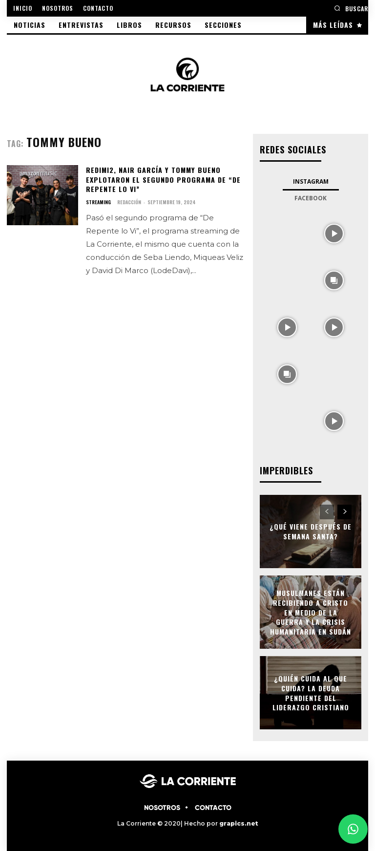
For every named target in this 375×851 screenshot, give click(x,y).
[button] (351, 8)
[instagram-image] (287, 232)
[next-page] (344, 512)
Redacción (129, 202)
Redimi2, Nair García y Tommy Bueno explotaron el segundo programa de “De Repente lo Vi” (162, 179)
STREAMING (98, 202)
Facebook (310, 198)
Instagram (311, 181)
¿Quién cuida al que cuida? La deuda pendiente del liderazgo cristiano (310, 692)
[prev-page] (327, 512)
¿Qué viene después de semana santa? (311, 532)
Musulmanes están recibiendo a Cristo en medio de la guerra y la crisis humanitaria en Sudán (310, 612)
